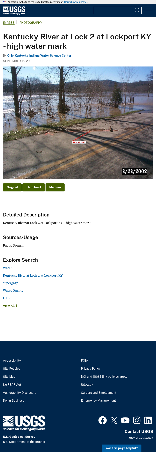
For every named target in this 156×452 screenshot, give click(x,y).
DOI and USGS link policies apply (104, 376)
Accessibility (12, 360)
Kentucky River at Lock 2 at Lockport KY (33, 275)
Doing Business (13, 400)
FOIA (84, 360)
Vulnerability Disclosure (19, 392)
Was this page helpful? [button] (121, 448)
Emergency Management (98, 400)
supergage (10, 283)
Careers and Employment (98, 392)
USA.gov (87, 384)
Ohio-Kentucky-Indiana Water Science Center (39, 55)
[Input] (117, 10)
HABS (7, 298)
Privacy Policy (91, 368)
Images (9, 22)
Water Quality (13, 290)
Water (7, 268)
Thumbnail (33, 187)
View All (10, 306)
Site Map (9, 376)
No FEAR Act (12, 384)
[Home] (14, 14)
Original (12, 187)
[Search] (138, 10)
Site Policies (11, 368)
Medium (55, 187)
